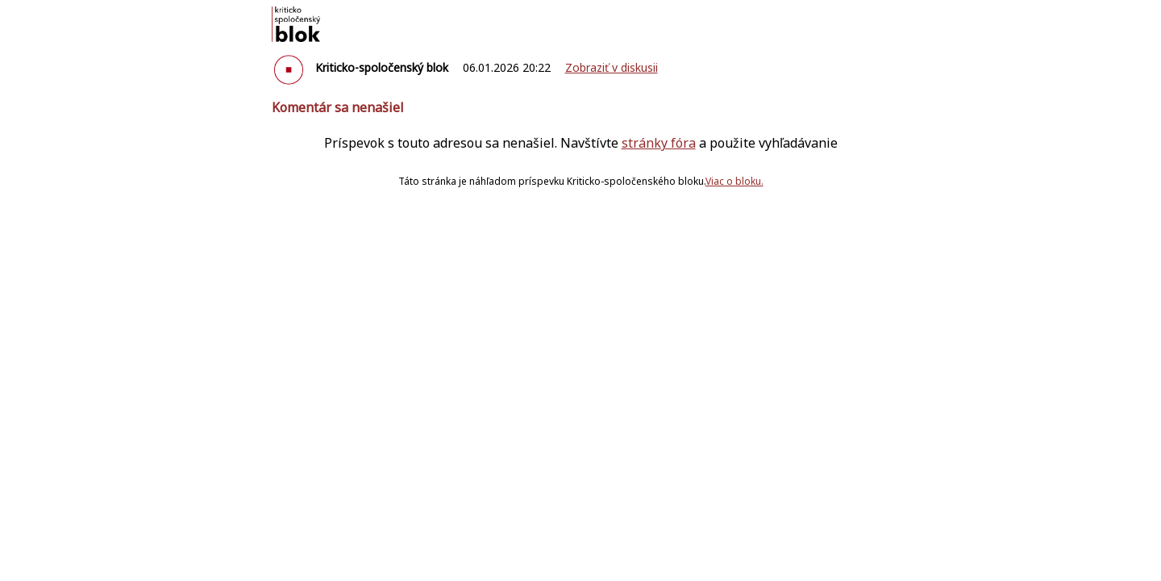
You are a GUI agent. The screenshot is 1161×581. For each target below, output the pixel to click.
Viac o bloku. (734, 181)
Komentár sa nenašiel (338, 107)
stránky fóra (659, 143)
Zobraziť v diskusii (611, 67)
